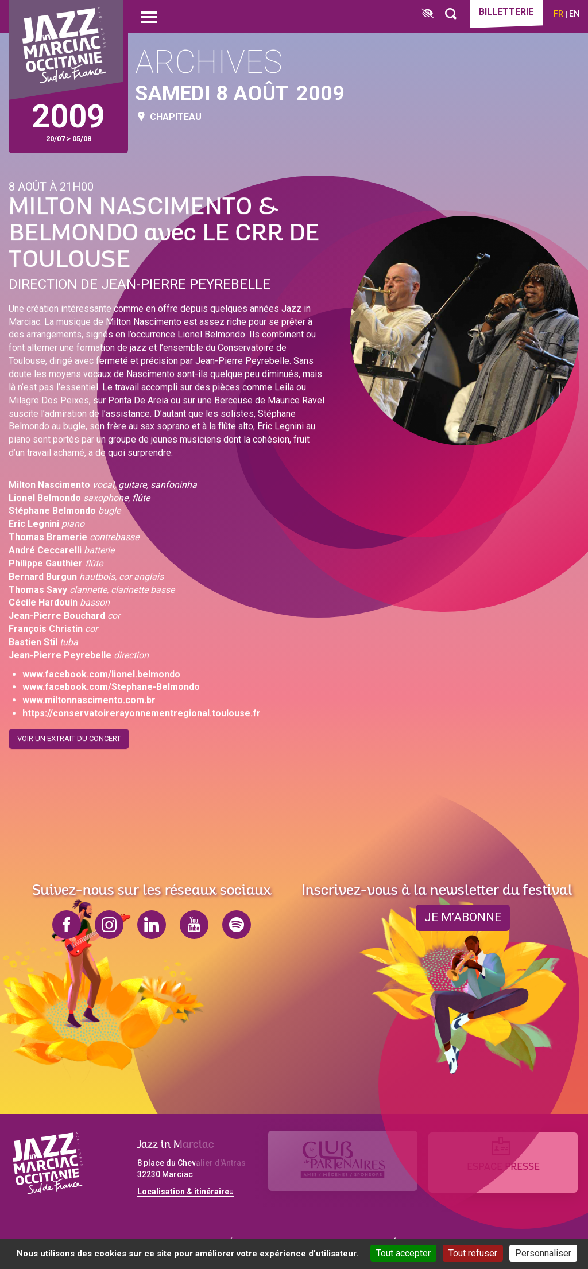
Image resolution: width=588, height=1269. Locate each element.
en (574, 13)
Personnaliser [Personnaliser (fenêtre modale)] (543, 1253)
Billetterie (504, 12)
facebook (66, 924)
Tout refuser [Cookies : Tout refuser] (472, 1253)
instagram (109, 924)
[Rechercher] (447, 14)
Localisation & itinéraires (185, 1191)
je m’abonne (463, 918)
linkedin (151, 924)
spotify (236, 924)
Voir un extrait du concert (69, 736)
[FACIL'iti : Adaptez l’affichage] (423, 14)
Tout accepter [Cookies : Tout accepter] (403, 1253)
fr (558, 13)
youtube (194, 924)
